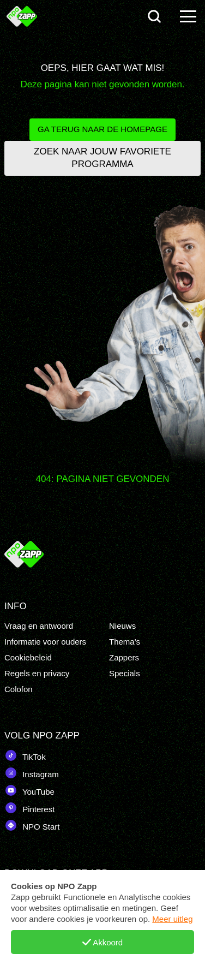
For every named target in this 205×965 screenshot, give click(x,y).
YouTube (29, 790)
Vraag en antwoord (38, 625)
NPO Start (32, 825)
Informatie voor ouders (45, 641)
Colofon (18, 689)
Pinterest (29, 807)
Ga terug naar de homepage (102, 129)
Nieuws (122, 625)
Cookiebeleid (28, 657)
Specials (124, 673)
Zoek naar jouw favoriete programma (102, 157)
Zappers (124, 657)
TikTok (25, 755)
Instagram (31, 772)
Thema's (124, 641)
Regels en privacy (36, 673)
